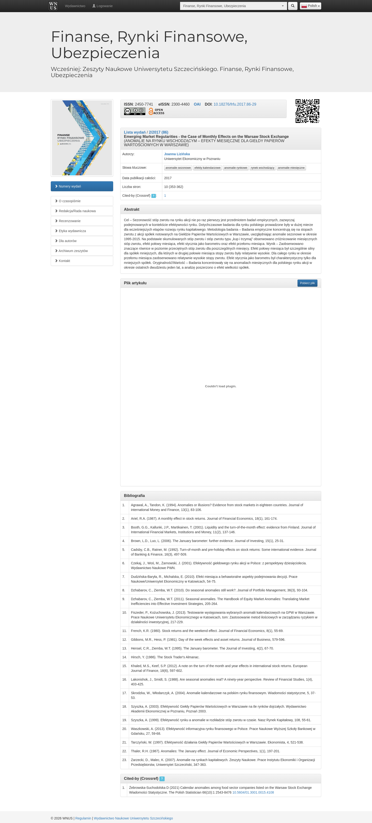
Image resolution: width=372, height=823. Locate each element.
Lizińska (183, 154)
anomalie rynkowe (235, 167)
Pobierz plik (307, 283)
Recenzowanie (68, 221)
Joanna (170, 154)
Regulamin (83, 818)
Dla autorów (66, 241)
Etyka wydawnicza (70, 231)
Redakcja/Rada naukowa (75, 211)
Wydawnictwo (75, 6)
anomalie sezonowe (178, 167)
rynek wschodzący (262, 167)
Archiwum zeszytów (71, 251)
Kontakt (62, 261)
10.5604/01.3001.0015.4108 (253, 792)
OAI (197, 104)
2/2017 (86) (158, 132)
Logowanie (102, 6)
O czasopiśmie (68, 201)
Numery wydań (68, 186)
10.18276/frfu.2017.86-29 (235, 104)
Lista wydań (135, 132)
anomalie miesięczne (291, 167)
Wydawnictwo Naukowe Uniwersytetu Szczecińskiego (133, 818)
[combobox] (310, 5)
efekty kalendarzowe (207, 167)
